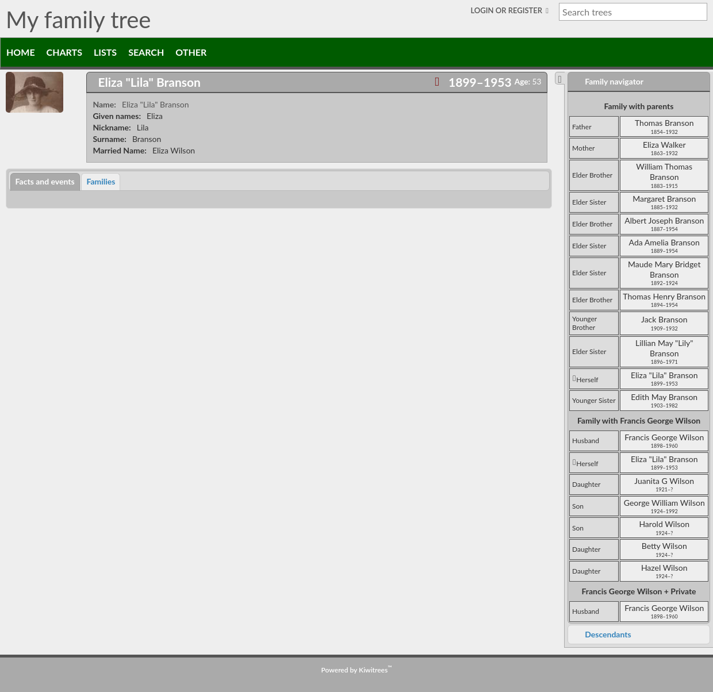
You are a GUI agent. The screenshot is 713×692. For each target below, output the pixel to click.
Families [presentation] (100, 181)
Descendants (608, 634)
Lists (105, 52)
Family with (638, 420)
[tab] (316, 82)
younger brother (584, 323)
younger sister (594, 400)
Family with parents (638, 106)
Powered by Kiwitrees (356, 670)
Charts (64, 52)
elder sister (589, 202)
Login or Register (508, 10)
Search (146, 52)
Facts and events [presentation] (45, 181)
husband (585, 440)
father (582, 126)
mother (583, 148)
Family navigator (614, 81)
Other (190, 52)
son (578, 506)
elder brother (592, 175)
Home (20, 52)
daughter (586, 484)
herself (585, 379)
